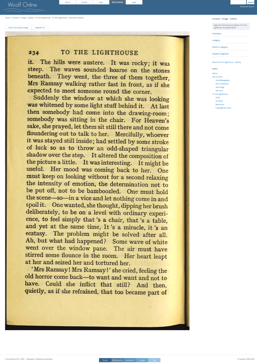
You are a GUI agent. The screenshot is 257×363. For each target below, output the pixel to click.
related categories (220, 53)
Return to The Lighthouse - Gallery (226, 62)
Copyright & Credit (223, 108)
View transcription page (18, 27)
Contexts (219, 101)
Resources (220, 104)
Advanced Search (247, 6)
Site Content (217, 77)
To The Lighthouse (220, 94)
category (216, 40)
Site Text (219, 90)
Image (23, 17)
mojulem (242, 359)
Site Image (220, 87)
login (134, 2)
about (67, 2)
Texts (218, 97)
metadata (216, 33)
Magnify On (40, 27)
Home (7, 17)
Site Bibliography (223, 80)
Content (15, 17)
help (101, 2)
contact (84, 2)
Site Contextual (222, 83)
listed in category (220, 47)
